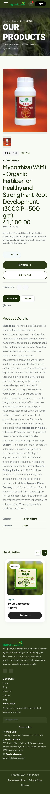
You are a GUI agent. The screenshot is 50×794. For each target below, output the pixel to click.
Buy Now (25, 265)
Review (27, 298)
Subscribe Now (25, 727)
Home (5, 683)
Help (7, 305)
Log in (40, 3)
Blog (5, 699)
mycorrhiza (38, 364)
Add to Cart (25, 275)
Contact (6, 695)
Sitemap (25, 785)
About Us (7, 691)
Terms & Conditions (17, 780)
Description (11, 298)
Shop (5, 687)
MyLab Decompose (18, 603)
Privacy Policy (35, 780)
